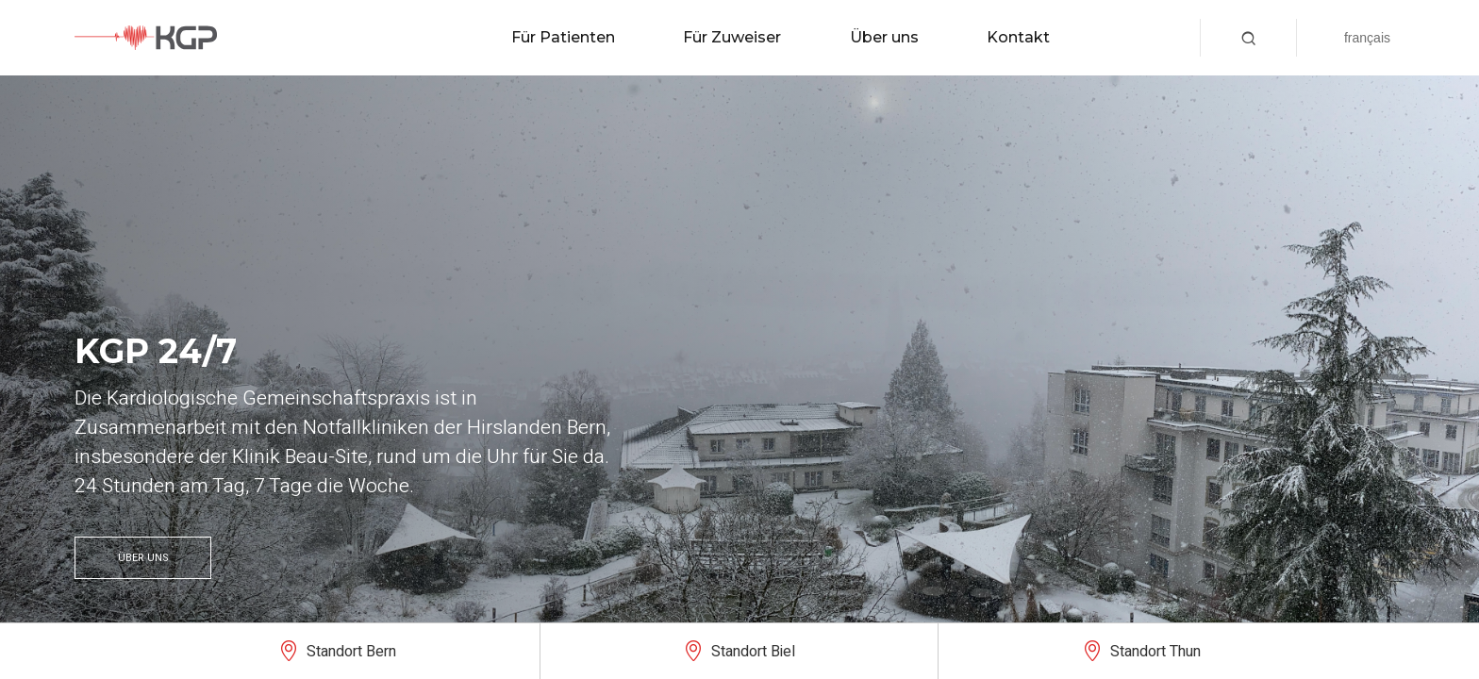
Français (1367, 37)
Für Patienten (563, 37)
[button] (1248, 38)
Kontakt (1018, 37)
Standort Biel (753, 651)
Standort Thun (1155, 651)
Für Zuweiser (732, 37)
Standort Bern (351, 651)
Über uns (884, 37)
